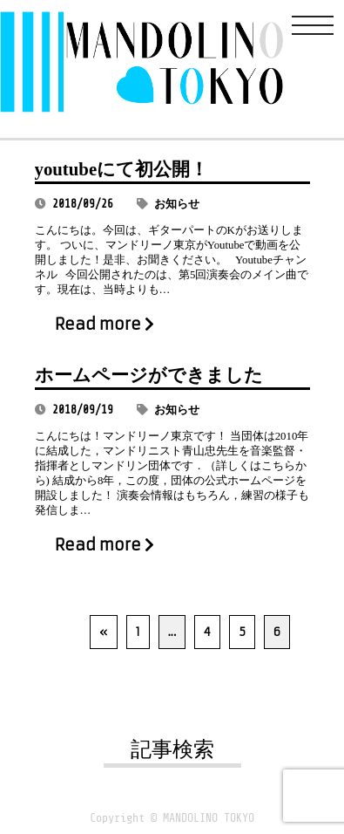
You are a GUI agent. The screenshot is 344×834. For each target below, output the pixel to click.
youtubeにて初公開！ (122, 169)
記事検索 (172, 749)
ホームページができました (149, 375)
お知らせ (176, 204)
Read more (104, 324)
